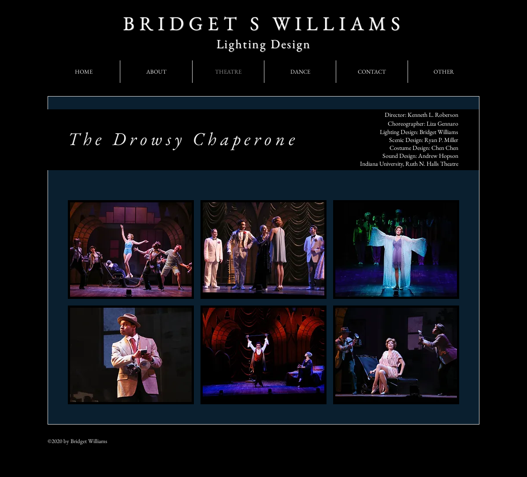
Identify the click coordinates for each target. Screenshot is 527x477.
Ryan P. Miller (441, 140)
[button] (131, 249)
